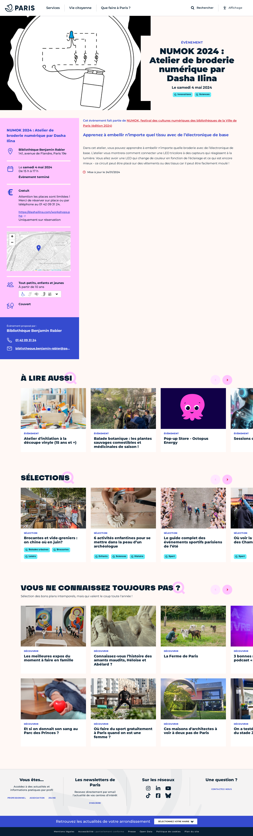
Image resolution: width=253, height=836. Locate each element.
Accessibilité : (101, 831)
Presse (132, 831)
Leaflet (38, 270)
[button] (39, 248)
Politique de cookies (168, 831)
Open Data (146, 831)
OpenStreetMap (56, 270)
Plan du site (192, 831)
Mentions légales (64, 831)
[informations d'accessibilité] (40, 294)
